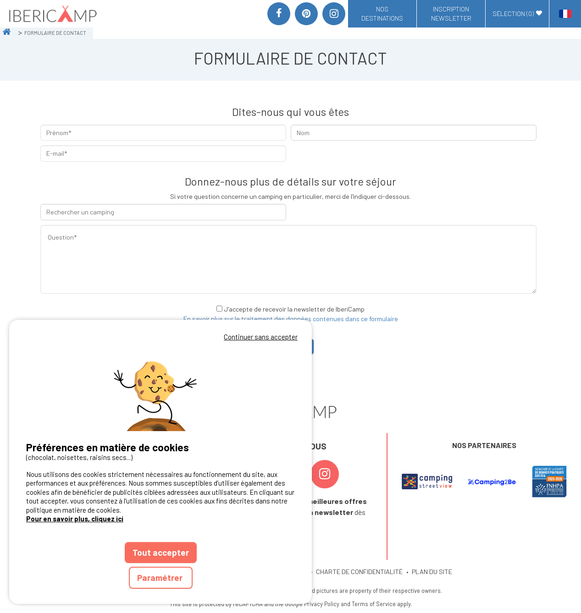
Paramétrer (160, 577)
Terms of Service (374, 604)
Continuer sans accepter (261, 337)
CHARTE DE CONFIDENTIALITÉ (359, 571)
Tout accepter (161, 552)
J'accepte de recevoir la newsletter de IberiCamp (294, 309)
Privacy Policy (321, 604)
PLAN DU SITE (432, 571)
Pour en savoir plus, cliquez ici (74, 518)
